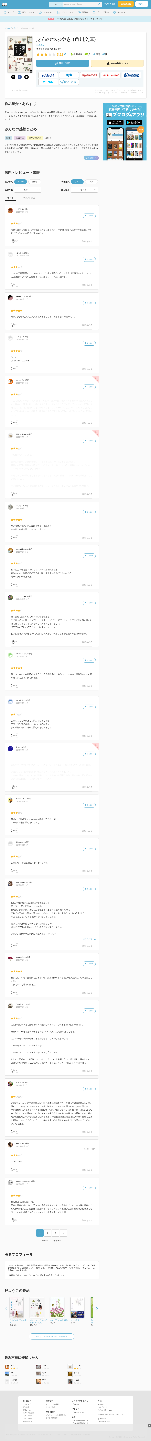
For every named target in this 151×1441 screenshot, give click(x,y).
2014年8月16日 (22, 340)
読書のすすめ (27, 1421)
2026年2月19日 (22, 437)
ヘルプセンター (103, 1407)
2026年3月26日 (22, 383)
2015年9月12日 (22, 1184)
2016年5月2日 (21, 1085)
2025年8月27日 (22, 212)
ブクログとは (109, 4)
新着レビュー (27, 1410)
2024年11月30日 (22, 599)
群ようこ (40, 45)
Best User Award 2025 (80, 1420)
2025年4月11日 (22, 508)
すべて (10, 198)
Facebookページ (104, 1422)
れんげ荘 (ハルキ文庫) (59, 1320)
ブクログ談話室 (28, 1413)
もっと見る (91, 158)
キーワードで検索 (52, 1404)
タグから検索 (50, 1407)
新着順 (34, 182)
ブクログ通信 (27, 1418)
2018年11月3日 (22, 801)
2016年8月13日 (22, 1007)
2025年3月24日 (22, 552)
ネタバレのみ (29, 198)
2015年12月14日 (22, 1146)
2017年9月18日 (22, 885)
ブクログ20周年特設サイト (81, 1423)
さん (19, 209)
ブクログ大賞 (27, 1415)
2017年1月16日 (22, 960)
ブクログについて (78, 1404)
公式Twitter (102, 1419)
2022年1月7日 (21, 657)
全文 (91, 182)
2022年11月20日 (22, 256)
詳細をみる (87, 241)
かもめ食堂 (75, 1320)
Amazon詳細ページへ (117, 63)
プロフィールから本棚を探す (56, 1415)
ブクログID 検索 (51, 1418)
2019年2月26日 (22, 750)
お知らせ (101, 1404)
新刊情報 (26, 1407)
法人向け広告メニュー (106, 1410)
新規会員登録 (126, 4)
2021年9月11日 (22, 703)
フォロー (89, 216)
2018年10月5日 (22, 845)
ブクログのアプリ (78, 1412)
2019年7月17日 (22, 299)
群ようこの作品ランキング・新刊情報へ (51, 1336)
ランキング (27, 1404)
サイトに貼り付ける (20, 90)
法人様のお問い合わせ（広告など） (110, 1414)
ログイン (141, 4)
